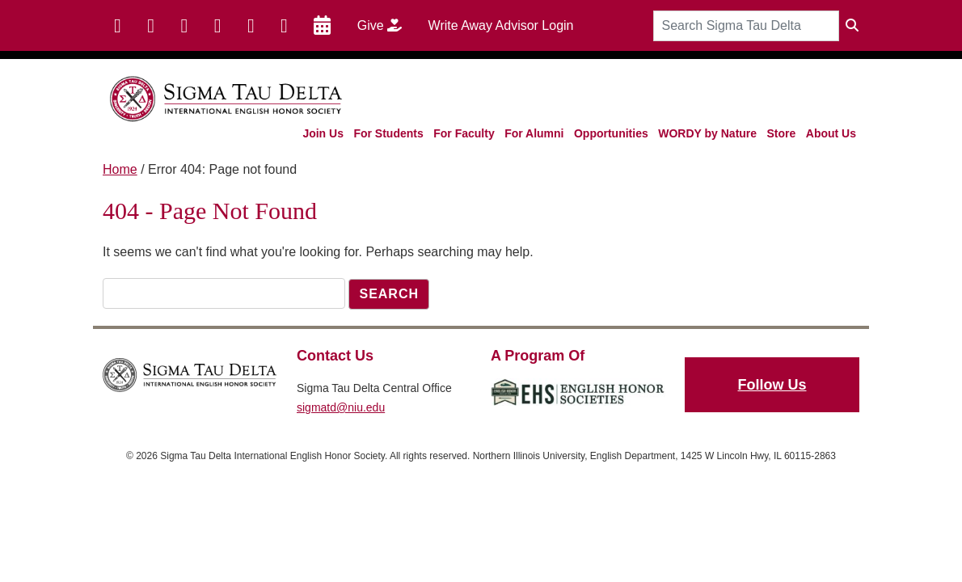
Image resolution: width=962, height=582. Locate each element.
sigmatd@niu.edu (341, 407)
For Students (388, 133)
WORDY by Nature (707, 133)
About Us (831, 133)
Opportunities (611, 133)
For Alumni (533, 133)
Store (781, 133)
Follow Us (772, 385)
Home (120, 169)
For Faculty (463, 133)
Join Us (323, 133)
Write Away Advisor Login (501, 25)
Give (385, 25)
